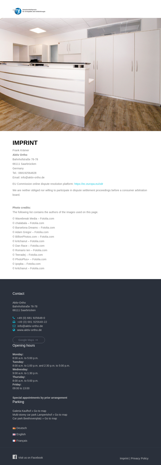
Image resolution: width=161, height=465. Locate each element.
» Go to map (39, 410)
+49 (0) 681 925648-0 (31, 317)
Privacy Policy (139, 458)
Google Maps (28, 339)
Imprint (124, 458)
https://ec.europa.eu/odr (88, 183)
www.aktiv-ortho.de (29, 329)
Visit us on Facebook (30, 457)
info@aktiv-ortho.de (30, 326)
